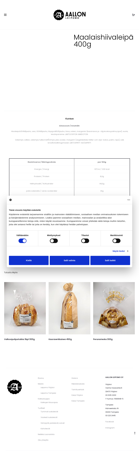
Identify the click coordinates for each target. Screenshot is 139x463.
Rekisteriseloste (78, 384)
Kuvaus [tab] (69, 118)
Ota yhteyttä (43, 440)
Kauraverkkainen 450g (60, 339)
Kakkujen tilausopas (49, 402)
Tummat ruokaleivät (49, 411)
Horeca (75, 378)
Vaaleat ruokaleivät (49, 417)
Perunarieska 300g (103, 339)
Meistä (40, 384)
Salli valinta (69, 260)
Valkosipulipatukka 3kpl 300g (19, 339)
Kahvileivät (45, 428)
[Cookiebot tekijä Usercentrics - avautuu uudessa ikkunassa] (118, 200)
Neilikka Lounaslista (46, 434)
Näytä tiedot (119, 251)
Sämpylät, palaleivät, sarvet (52, 423)
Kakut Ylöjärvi (77, 395)
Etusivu (41, 378)
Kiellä (28, 260)
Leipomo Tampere (48, 393)
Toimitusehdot (78, 389)
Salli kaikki (110, 260)
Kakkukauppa (44, 399)
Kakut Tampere (78, 401)
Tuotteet (41, 408)
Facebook (109, 421)
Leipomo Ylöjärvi (47, 387)
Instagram (110, 428)
